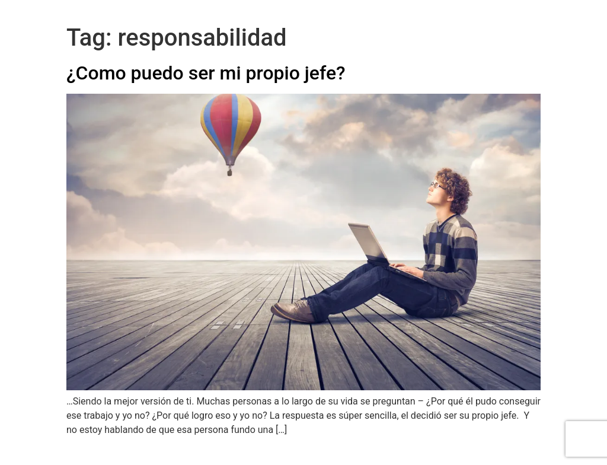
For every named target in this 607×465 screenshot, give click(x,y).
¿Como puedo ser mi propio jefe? (206, 73)
